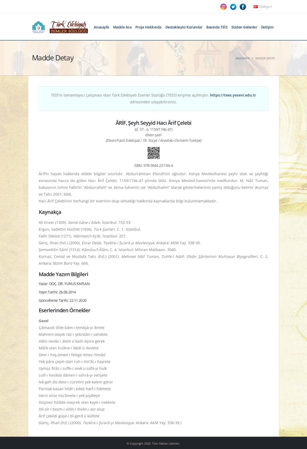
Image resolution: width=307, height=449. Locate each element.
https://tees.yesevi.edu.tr (233, 95)
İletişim (267, 27)
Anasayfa (101, 27)
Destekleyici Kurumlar (184, 27)
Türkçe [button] (263, 6)
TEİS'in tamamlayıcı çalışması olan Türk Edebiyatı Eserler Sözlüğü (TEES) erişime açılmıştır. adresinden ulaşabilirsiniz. (153, 98)
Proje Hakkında (148, 27)
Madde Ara (122, 27)
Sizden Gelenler (244, 27)
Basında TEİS (216, 27)
